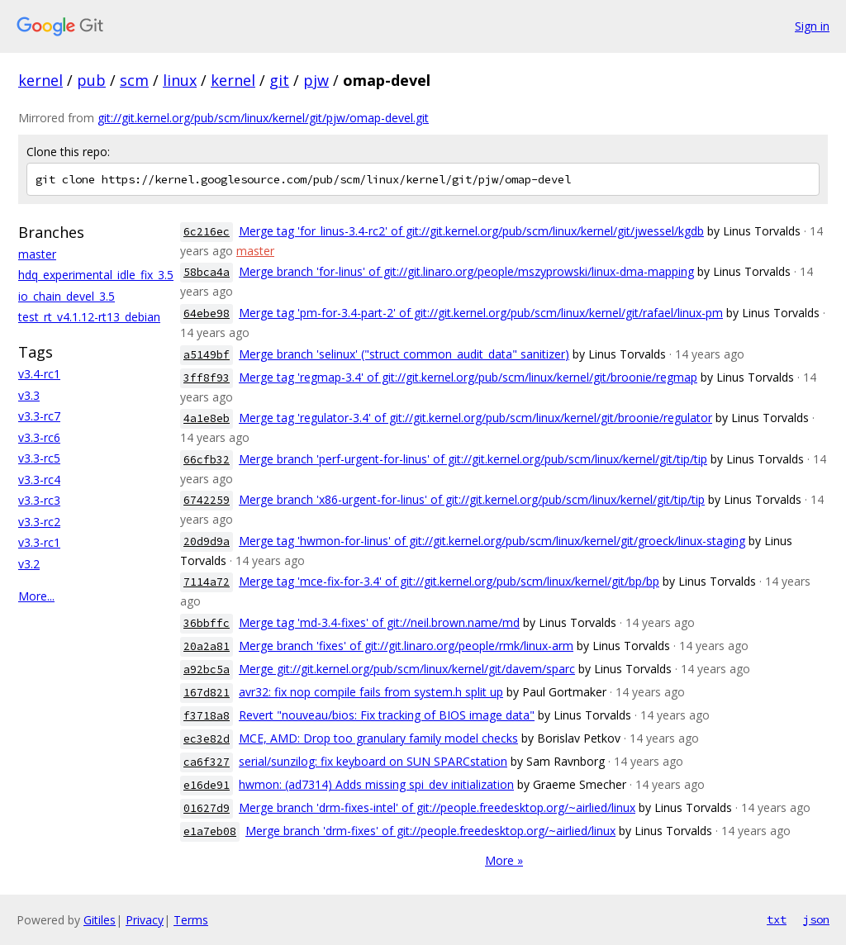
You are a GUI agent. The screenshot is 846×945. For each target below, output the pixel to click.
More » (504, 860)
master (37, 254)
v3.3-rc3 (39, 500)
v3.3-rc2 (39, 521)
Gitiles (99, 920)
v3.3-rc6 (39, 437)
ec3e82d (206, 739)
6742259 (206, 500)
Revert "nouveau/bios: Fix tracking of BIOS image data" (387, 715)
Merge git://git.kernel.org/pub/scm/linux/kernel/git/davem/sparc (407, 669)
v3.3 (29, 395)
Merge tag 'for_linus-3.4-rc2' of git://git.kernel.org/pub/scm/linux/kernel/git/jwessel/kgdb (471, 231)
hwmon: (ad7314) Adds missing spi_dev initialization (376, 784)
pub (91, 80)
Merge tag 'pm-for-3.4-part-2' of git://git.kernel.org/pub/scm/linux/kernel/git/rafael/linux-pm (481, 313)
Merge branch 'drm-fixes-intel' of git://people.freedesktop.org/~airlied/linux (437, 807)
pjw (316, 80)
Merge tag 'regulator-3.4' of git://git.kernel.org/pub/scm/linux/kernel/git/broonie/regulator (475, 417)
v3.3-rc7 (39, 416)
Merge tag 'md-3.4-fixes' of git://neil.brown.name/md (379, 622)
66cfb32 (206, 460)
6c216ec (206, 232)
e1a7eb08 (209, 831)
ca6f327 (206, 762)
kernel (40, 80)
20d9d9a (206, 541)
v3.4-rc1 (39, 374)
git (279, 80)
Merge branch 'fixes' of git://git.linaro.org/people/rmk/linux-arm (406, 645)
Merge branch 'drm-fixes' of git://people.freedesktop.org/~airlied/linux (430, 830)
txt (777, 919)
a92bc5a (206, 669)
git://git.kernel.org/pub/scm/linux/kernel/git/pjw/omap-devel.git (263, 118)
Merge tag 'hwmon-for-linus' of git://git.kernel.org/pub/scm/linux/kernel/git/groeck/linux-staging (492, 540)
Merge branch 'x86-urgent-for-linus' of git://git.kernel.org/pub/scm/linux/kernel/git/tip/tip (472, 499)
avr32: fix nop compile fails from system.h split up (371, 692)
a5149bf (206, 355)
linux (180, 80)
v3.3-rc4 (39, 479)
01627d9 (206, 808)
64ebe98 (206, 313)
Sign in (812, 26)
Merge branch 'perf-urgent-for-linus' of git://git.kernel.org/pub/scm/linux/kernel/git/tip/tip (473, 459)
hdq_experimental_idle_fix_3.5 (95, 275)
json (816, 919)
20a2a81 (206, 646)
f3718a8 (206, 716)
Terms (190, 920)
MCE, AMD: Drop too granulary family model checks (378, 738)
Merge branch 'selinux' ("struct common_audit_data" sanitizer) (404, 354)
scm (134, 80)
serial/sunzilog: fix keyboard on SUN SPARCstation (373, 761)
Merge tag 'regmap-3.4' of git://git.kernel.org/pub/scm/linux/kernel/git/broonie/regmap (468, 377)
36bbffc (206, 623)
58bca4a (206, 272)
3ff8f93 (206, 378)
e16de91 (206, 785)
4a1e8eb (206, 418)
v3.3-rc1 (39, 542)
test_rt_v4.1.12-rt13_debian (89, 317)
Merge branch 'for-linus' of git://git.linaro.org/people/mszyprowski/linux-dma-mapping (466, 271)
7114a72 (206, 582)
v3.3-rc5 (39, 458)
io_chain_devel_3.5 (66, 296)
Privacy (145, 920)
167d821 (206, 693)
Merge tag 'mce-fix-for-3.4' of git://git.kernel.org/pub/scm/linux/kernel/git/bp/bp (449, 581)
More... (36, 596)
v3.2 (29, 564)
